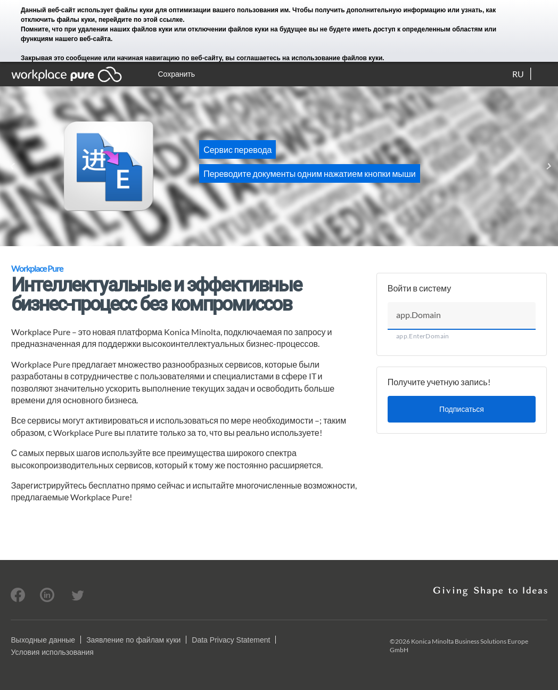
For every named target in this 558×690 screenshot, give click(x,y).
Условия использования (52, 652)
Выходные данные (43, 640)
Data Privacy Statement (231, 640)
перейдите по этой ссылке (141, 19)
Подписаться (461, 408)
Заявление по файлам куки (133, 640)
